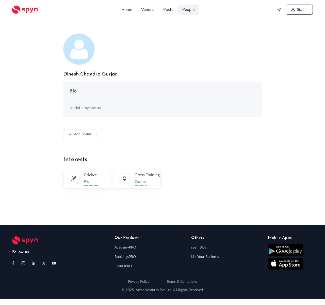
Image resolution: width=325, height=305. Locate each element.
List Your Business (205, 257)
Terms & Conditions (182, 281)
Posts (168, 10)
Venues (147, 10)
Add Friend (80, 134)
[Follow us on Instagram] (23, 263)
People (188, 10)
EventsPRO (123, 266)
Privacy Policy (138, 281)
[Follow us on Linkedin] (33, 263)
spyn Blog (198, 247)
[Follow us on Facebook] (13, 263)
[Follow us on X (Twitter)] (44, 263)
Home (126, 10)
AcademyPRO (125, 247)
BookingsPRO (125, 257)
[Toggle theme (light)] (279, 9)
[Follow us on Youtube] (54, 263)
